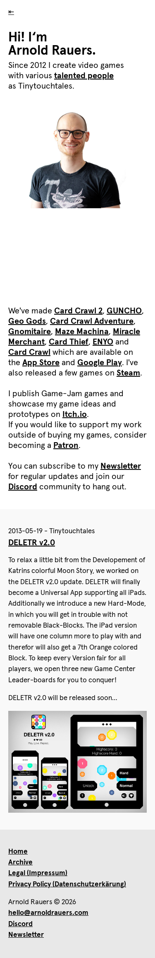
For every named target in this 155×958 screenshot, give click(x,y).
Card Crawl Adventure (92, 321)
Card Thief (68, 342)
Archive (20, 862)
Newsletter (120, 466)
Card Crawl (29, 352)
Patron (66, 445)
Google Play (99, 363)
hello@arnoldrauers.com (48, 913)
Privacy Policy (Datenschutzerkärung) (67, 884)
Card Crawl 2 (78, 311)
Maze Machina (82, 331)
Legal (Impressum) (37, 873)
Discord (22, 487)
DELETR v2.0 (31, 543)
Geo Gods (27, 321)
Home (18, 851)
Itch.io (74, 414)
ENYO (103, 342)
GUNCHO (124, 311)
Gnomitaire (29, 331)
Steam (128, 373)
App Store (41, 363)
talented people (84, 76)
